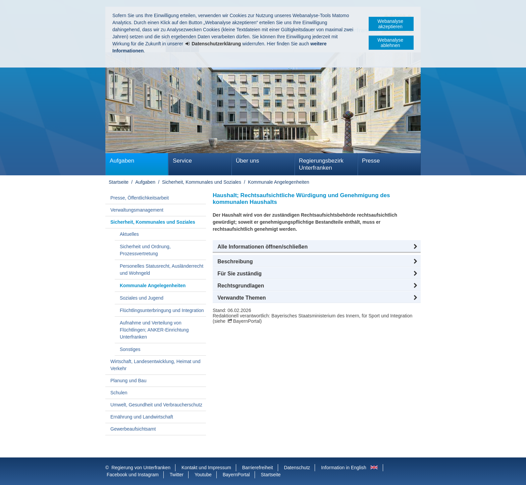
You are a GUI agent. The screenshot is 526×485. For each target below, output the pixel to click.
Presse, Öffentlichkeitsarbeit (139, 198)
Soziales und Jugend (141, 298)
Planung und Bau (128, 380)
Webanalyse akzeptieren (390, 23)
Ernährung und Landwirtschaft (141, 417)
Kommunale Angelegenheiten (278, 182)
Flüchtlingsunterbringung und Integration (162, 310)
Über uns (247, 161)
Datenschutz (297, 467)
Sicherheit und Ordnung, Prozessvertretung (145, 250)
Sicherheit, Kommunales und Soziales (201, 182)
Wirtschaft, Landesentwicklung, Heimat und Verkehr (155, 365)
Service (182, 161)
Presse (371, 161)
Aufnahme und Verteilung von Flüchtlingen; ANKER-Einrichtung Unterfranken (154, 330)
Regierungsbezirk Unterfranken (321, 164)
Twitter (176, 474)
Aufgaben (122, 161)
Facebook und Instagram (133, 474)
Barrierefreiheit (257, 467)
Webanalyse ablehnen (390, 42)
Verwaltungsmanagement (136, 210)
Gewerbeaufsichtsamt (133, 429)
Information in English (343, 467)
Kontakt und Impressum (206, 467)
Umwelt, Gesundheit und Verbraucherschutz (156, 404)
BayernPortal (246, 321)
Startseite (118, 182)
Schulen (118, 392)
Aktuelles (129, 234)
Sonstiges (130, 349)
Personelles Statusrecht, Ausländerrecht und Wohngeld (161, 269)
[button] (317, 247)
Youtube (203, 474)
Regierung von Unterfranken (140, 467)
